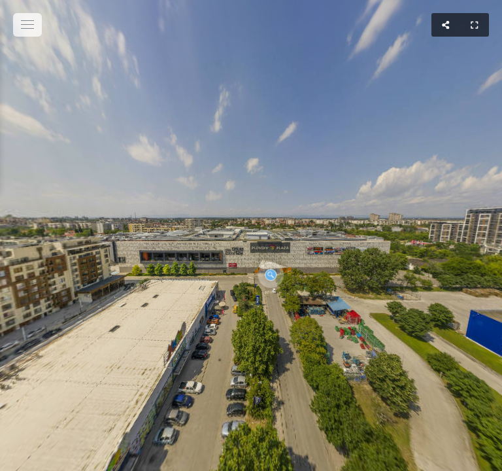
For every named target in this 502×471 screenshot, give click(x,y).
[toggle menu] (27, 25)
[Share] (445, 25)
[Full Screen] (474, 25)
